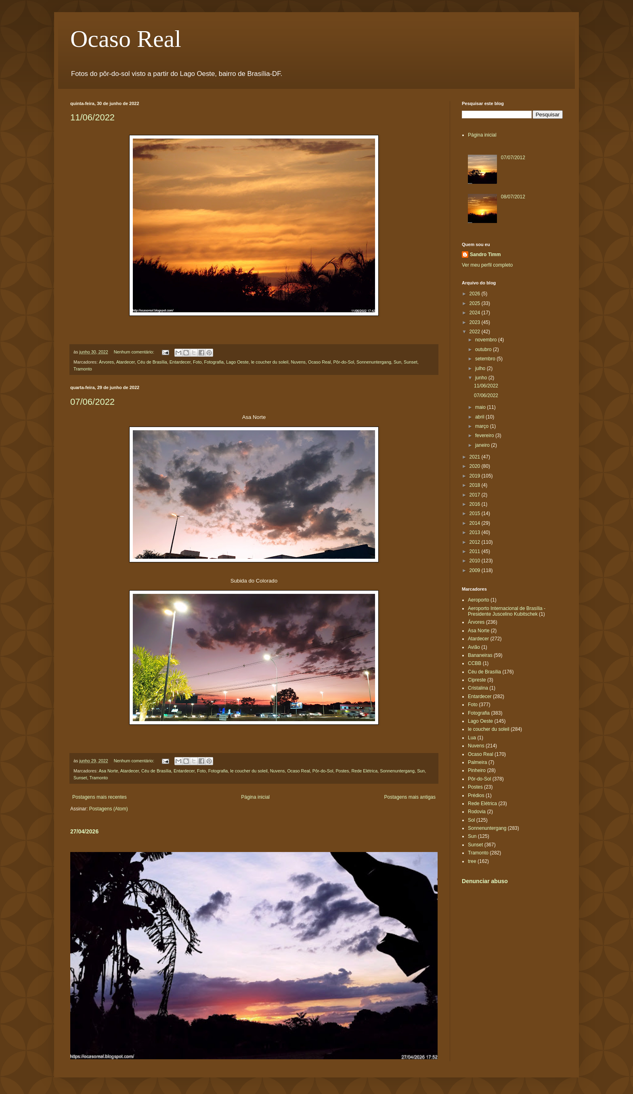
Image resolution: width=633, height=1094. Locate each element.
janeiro (483, 445)
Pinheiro (477, 770)
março (482, 426)
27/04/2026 (84, 831)
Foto (197, 362)
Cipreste (477, 680)
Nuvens (298, 362)
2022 (476, 332)
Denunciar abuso (485, 881)
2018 (476, 485)
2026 (476, 294)
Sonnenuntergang (373, 362)
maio (481, 407)
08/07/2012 (513, 197)
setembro (486, 359)
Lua (472, 738)
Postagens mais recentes (99, 797)
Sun (397, 362)
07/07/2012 (513, 157)
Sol (471, 820)
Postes (342, 770)
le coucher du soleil (269, 362)
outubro (484, 349)
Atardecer (125, 362)
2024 (476, 313)
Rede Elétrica (364, 770)
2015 (476, 513)
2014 (476, 523)
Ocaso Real (125, 38)
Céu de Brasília (152, 362)
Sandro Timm (485, 254)
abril (480, 417)
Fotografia (214, 362)
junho (481, 378)
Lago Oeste (237, 362)
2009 (476, 570)
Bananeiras (480, 655)
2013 (476, 532)
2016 (476, 504)
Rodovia (477, 811)
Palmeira (477, 762)
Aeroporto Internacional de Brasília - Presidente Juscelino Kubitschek (506, 611)
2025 (476, 303)
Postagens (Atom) (108, 809)
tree (472, 861)
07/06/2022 (92, 402)
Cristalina (478, 688)
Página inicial (255, 797)
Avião (474, 647)
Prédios (476, 795)
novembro (486, 340)
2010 (476, 561)
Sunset (410, 362)
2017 (476, 495)
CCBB (474, 663)
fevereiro (485, 435)
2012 (476, 542)
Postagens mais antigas (410, 797)
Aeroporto (478, 600)
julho (481, 368)
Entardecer (180, 362)
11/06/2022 (92, 117)
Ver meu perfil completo (487, 265)
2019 (476, 476)
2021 (476, 457)
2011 (476, 551)
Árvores (106, 362)
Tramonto (82, 368)
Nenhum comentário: (134, 351)
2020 (476, 466)
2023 (476, 322)
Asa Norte (108, 770)
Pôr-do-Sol (343, 362)
